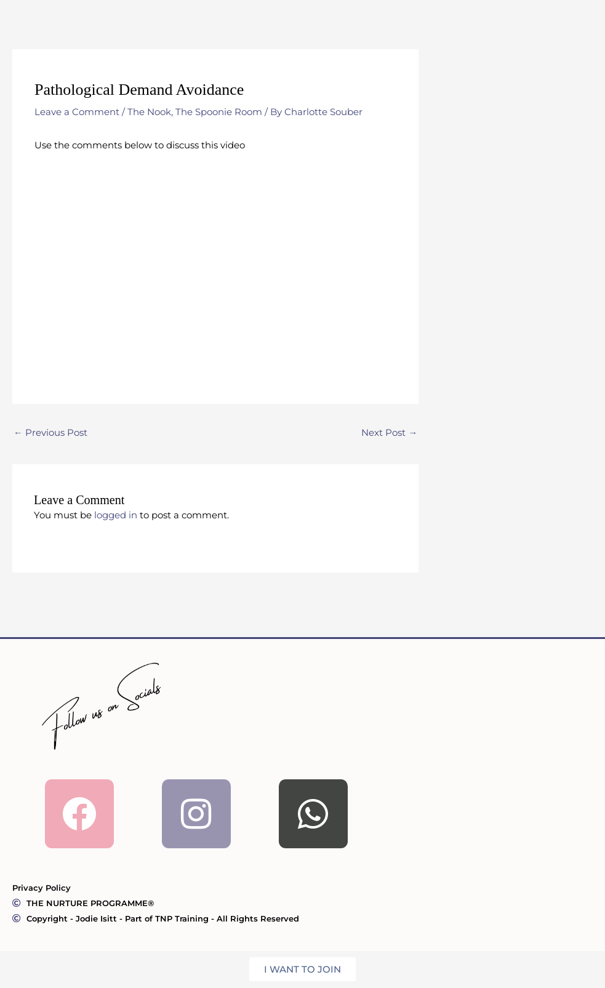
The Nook (149, 112)
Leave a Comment (76, 112)
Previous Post (50, 433)
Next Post (389, 433)
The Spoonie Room (218, 112)
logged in (115, 515)
